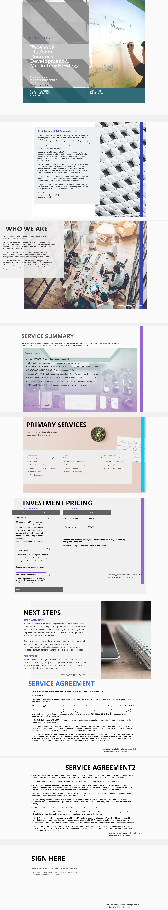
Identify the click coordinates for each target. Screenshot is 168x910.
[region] (55, 44)
